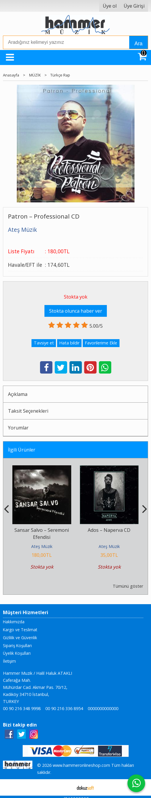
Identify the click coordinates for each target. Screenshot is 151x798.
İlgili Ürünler (21, 450)
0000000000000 (103, 708)
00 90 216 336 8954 (64, 708)
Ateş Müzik (41, 546)
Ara (138, 43)
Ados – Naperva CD (109, 530)
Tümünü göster (128, 586)
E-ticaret (66, 787)
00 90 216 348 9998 (22, 708)
